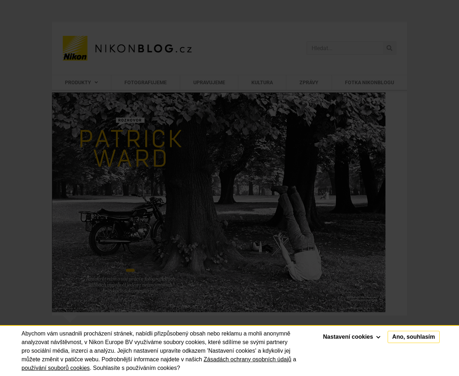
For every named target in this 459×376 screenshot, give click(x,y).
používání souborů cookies (56, 368)
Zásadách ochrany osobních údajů (248, 359)
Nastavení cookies (351, 337)
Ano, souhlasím (413, 337)
